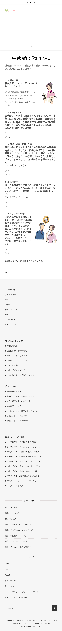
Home (7, 569)
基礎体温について (13, 406)
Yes (9, 133)
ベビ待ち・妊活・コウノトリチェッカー (23, 411)
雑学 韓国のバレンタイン (16, 535)
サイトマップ (10, 586)
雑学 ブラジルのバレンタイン (18, 524)
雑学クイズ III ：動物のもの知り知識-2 (22, 476)
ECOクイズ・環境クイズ (16, 485)
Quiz (7, 563)
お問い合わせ (10, 580)
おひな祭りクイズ (12, 519)
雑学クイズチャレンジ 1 (16, 370)
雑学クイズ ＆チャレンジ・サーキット (22, 480)
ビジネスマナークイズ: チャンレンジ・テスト (25, 446)
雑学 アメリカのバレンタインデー (19, 530)
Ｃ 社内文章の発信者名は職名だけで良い (22, 103)
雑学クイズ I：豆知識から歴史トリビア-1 (23, 451)
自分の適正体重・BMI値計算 (18, 401)
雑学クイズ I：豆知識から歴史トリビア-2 (23, 456)
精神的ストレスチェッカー (17, 415)
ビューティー (10, 294)
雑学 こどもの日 (12, 513)
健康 (7, 299)
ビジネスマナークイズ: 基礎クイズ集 (21, 442)
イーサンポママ (11, 324)
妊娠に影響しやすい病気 (16, 350)
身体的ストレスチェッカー (17, 420)
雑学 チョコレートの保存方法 (18, 547)
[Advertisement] (31, 23)
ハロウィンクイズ (12, 507)
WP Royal (36, 626)
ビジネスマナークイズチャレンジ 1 (21, 375)
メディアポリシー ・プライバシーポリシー (22, 592)
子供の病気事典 (12, 365)
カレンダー (10, 319)
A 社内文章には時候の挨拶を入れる (21, 92)
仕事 (8, 304)
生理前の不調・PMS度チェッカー (20, 396)
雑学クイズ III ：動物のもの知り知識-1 (22, 471)
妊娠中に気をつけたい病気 (17, 355)
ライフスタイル (11, 309)
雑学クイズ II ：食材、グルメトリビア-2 (23, 466)
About (7, 575)
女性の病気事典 (12, 346)
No (9, 137)
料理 (7, 314)
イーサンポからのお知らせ (16, 597)
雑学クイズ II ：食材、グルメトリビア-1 (23, 461)
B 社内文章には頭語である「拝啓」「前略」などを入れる (21, 97)
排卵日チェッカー (13, 391)
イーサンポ (10, 289)
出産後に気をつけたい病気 (17, 360)
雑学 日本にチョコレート (16, 541)
